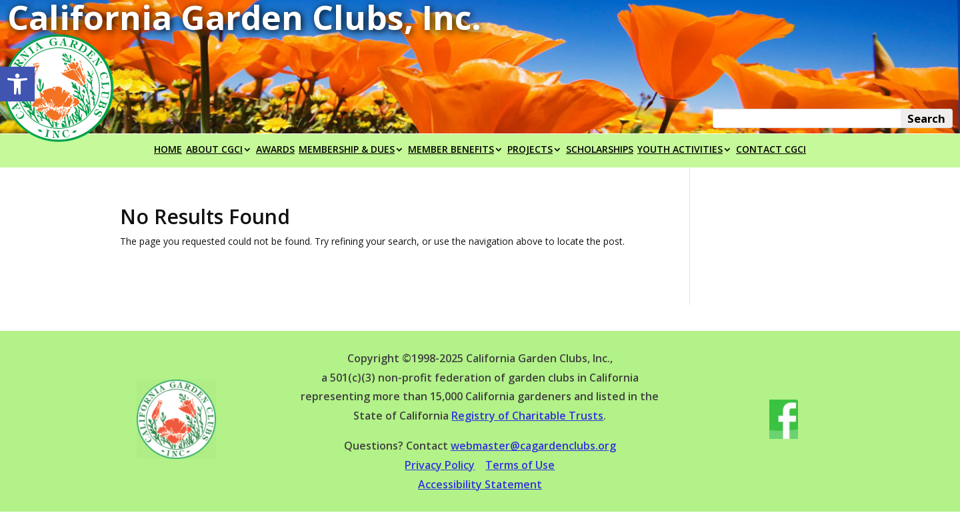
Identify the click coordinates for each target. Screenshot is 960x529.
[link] (17, 84)
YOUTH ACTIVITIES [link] (680, 150)
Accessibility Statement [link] (480, 484)
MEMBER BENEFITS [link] (451, 150)
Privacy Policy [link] (440, 465)
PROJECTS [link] (530, 150)
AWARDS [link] (275, 150)
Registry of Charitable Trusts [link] (527, 415)
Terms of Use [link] (520, 465)
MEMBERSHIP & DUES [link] (347, 150)
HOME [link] (168, 150)
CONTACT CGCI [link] (771, 150)
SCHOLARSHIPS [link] (599, 150)
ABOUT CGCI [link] (214, 150)
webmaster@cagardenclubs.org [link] (533, 445)
